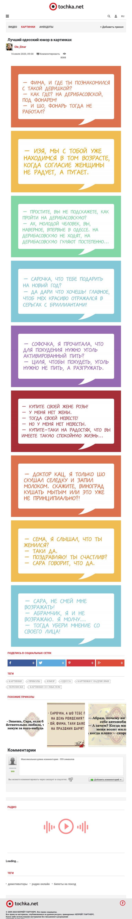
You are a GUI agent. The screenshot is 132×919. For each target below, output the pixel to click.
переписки (16, 687)
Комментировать (48, 53)
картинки (15, 681)
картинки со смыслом (45, 687)
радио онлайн (41, 884)
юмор (51, 681)
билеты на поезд (65, 884)
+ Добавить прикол (112, 26)
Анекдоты (46, 26)
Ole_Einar (20, 47)
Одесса (66, 681)
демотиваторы (18, 884)
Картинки (28, 26)
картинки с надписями (93, 681)
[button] (115, 16)
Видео (12, 26)
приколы (34, 681)
